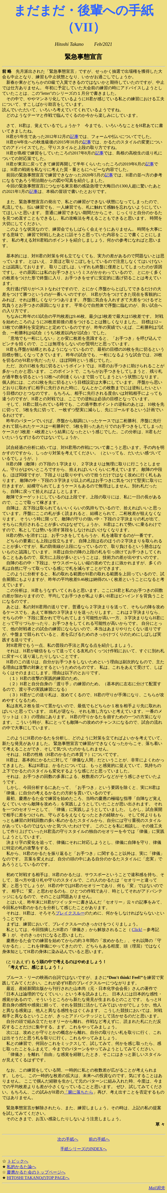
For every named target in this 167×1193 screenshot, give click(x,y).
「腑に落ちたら (78, 1092)
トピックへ (17, 1161)
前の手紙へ (99, 1139)
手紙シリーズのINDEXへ (83, 1149)
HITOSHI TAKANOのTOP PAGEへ (38, 1177)
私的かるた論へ (21, 1166)
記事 (74, 136)
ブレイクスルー (70, 913)
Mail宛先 (157, 1188)
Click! (137, 929)
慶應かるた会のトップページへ (36, 1172)
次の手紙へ (67, 1139)
